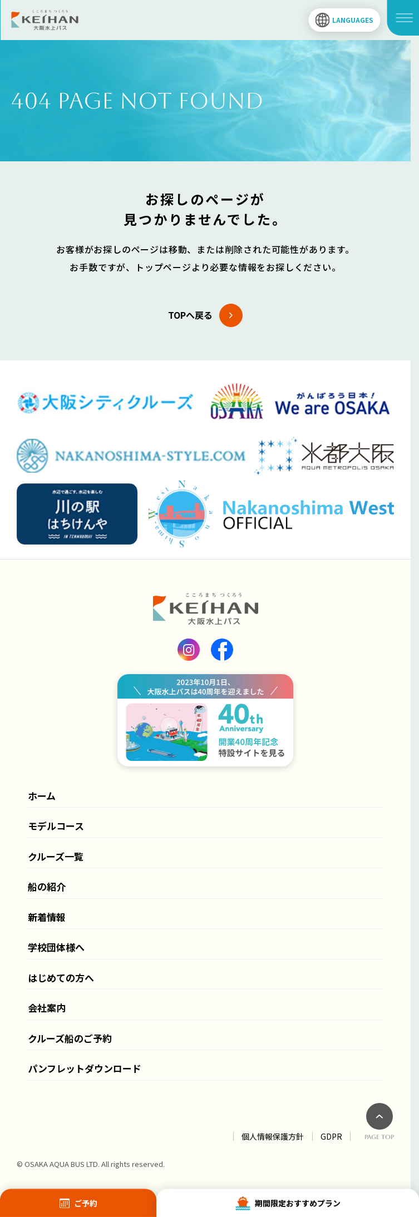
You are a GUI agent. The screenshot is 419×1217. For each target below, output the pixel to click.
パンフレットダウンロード (84, 1068)
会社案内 (47, 1008)
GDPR (331, 1136)
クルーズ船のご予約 (70, 1038)
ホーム (42, 796)
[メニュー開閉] (403, 18)
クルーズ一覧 (55, 856)
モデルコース (56, 826)
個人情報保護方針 (272, 1136)
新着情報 (47, 917)
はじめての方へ (61, 978)
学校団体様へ (56, 947)
